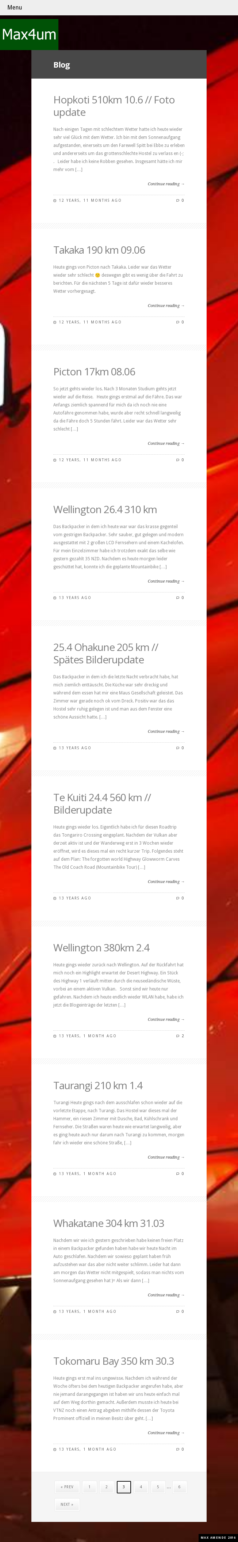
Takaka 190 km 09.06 (99, 250)
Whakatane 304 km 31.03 (108, 1223)
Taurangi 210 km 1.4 (97, 1085)
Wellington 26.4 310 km (105, 509)
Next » (67, 1505)
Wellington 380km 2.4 (101, 947)
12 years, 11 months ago (90, 200)
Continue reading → (166, 184)
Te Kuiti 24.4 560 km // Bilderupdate (102, 803)
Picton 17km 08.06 (94, 371)
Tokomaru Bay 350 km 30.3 (113, 1361)
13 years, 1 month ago (88, 1036)
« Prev (67, 1487)
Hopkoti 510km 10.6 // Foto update (114, 105)
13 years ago (75, 598)
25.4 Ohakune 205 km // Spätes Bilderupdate (105, 653)
